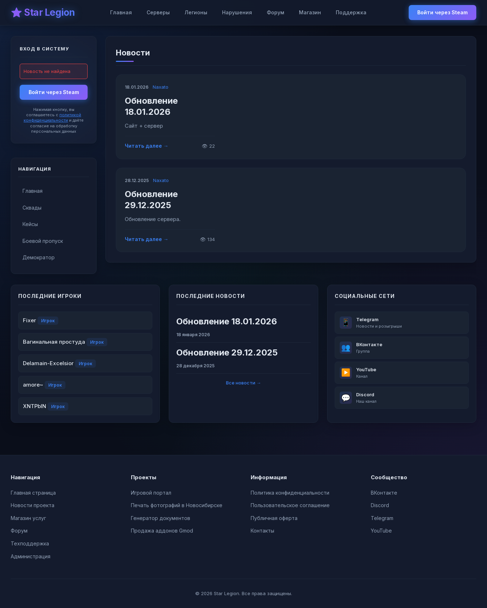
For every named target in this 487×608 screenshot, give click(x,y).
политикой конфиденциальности (52, 117)
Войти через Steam (442, 12)
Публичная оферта (274, 518)
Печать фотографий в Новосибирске (176, 505)
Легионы (196, 12)
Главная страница (33, 493)
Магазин (310, 12)
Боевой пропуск (43, 241)
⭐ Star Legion (43, 12)
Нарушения (237, 12)
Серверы (158, 12)
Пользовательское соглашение (290, 505)
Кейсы (30, 224)
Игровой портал (151, 493)
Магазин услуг (28, 518)
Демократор (39, 257)
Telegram (382, 518)
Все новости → (243, 383)
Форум (275, 12)
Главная (121, 12)
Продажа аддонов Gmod (162, 531)
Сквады (32, 208)
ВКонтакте (384, 493)
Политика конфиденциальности (290, 493)
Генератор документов (160, 518)
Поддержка (351, 12)
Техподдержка (30, 543)
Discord (380, 505)
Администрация (30, 556)
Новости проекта (32, 505)
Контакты (262, 531)
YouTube (381, 531)
